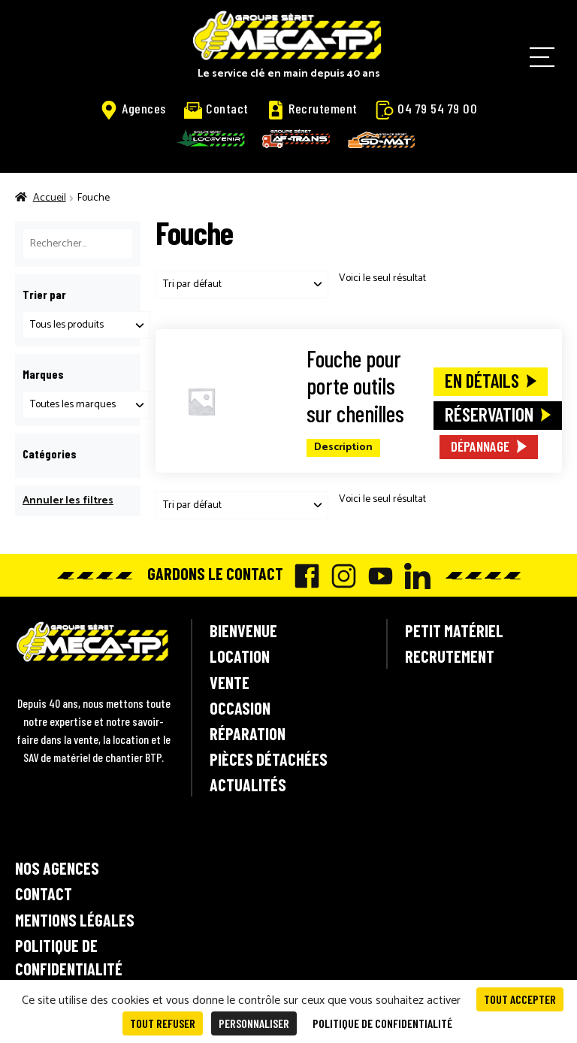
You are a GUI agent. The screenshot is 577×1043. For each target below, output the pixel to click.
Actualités (248, 784)
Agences (133, 108)
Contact (216, 108)
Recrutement (312, 108)
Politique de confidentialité (68, 957)
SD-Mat (381, 140)
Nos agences (57, 868)
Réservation (489, 414)
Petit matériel (454, 630)
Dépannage (480, 446)
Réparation (247, 733)
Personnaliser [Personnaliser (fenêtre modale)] (254, 1023)
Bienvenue (243, 630)
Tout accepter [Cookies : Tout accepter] (520, 999)
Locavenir (211, 138)
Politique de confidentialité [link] (382, 1023)
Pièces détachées (269, 759)
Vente (229, 682)
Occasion (240, 708)
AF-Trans (296, 138)
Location (240, 656)
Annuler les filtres (68, 500)
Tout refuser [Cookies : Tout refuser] (162, 1023)
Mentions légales (74, 920)
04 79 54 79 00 (426, 108)
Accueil (49, 198)
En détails (482, 380)
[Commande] (242, 284)
